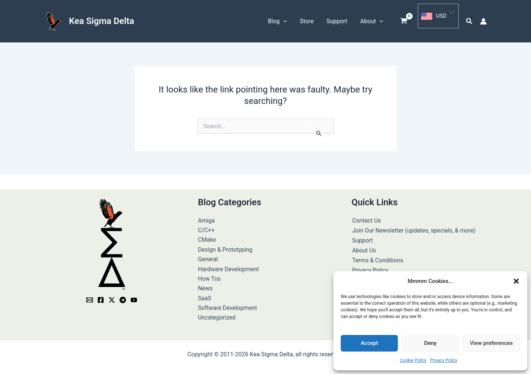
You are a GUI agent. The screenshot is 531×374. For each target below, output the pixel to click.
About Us (363, 247)
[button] (516, 281)
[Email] (89, 297)
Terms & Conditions (377, 256)
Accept (369, 343)
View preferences (491, 343)
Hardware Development (228, 266)
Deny (430, 343)
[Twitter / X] (111, 297)
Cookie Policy (413, 360)
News (205, 285)
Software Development (227, 305)
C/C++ (206, 227)
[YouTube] (134, 297)
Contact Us (366, 217)
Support (361, 237)
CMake (207, 237)
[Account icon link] (483, 20)
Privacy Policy (443, 360)
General (208, 256)
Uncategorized (217, 315)
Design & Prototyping (225, 247)
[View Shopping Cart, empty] (404, 20)
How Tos (209, 276)
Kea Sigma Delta (101, 19)
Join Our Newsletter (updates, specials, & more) (413, 227)
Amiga (206, 217)
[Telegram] (122, 297)
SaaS (204, 295)
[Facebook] (100, 297)
